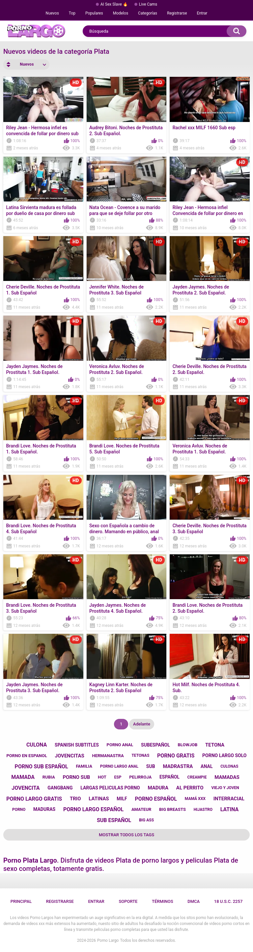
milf (122, 798)
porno (18, 809)
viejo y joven (225, 787)
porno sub (76, 777)
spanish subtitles (77, 745)
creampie (197, 777)
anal (206, 766)
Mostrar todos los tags (126, 834)
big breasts (172, 809)
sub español (114, 820)
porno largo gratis (34, 799)
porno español (156, 799)
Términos (162, 901)
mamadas (226, 777)
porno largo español (93, 809)
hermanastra (108, 755)
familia (84, 766)
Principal (21, 901)
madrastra (178, 766)
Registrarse (177, 13)
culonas (229, 766)
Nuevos (52, 13)
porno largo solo (224, 755)
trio (75, 799)
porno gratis (175, 755)
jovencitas (69, 756)
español (169, 777)
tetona (214, 745)
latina (229, 809)
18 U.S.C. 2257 (228, 901)
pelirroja (140, 777)
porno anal (120, 744)
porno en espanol (26, 755)
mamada (23, 777)
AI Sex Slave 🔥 (114, 4)
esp (118, 777)
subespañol (155, 745)
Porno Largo (108, 940)
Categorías (147, 13)
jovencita (26, 788)
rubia (48, 777)
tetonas (140, 755)
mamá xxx (195, 798)
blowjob (188, 744)
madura (158, 788)
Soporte (128, 901)
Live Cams (148, 4)
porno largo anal (119, 766)
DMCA (193, 901)
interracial (228, 799)
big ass (146, 820)
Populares (94, 13)
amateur (141, 809)
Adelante (141, 724)
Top (72, 13)
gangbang (59, 787)
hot (102, 777)
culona (36, 745)
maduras (44, 809)
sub (150, 766)
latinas (99, 799)
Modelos (120, 13)
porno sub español (41, 766)
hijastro (203, 809)
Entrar (202, 13)
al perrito (190, 788)
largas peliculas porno (110, 787)
